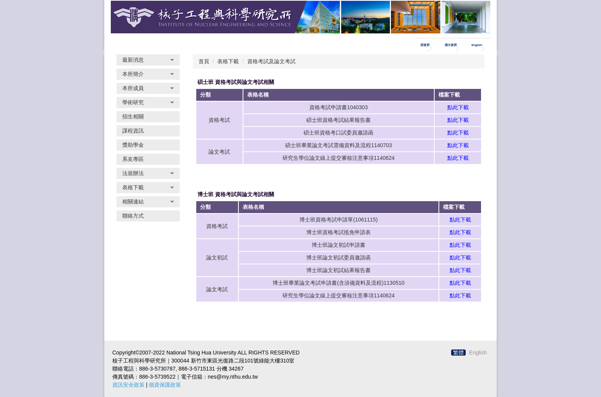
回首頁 (425, 45)
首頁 (204, 61)
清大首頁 (451, 45)
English (476, 45)
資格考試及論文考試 (271, 61)
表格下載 (228, 61)
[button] (148, 60)
